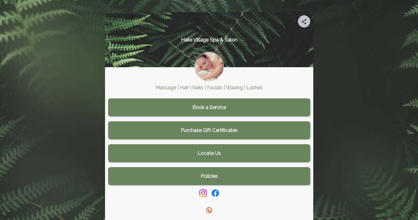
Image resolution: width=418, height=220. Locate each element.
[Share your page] (304, 21)
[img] (304, 23)
